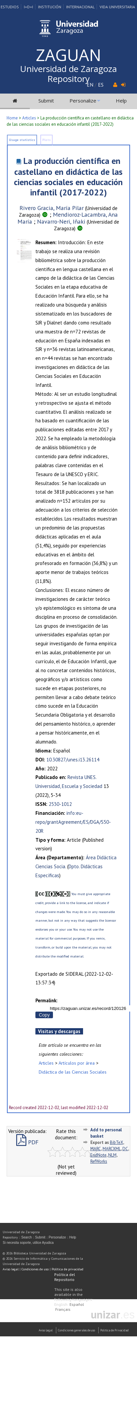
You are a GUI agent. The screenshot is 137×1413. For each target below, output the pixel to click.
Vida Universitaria (117, 6)
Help (121, 100)
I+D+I (28, 6)
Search (26, 1237)
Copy (44, 1015)
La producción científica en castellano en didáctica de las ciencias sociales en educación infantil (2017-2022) (68, 176)
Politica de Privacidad (114, 1330)
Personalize (82, 100)
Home (12, 118)
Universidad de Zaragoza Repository (68, 74)
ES (101, 84)
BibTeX (116, 1142)
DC (125, 1149)
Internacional (80, 6)
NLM (112, 1155)
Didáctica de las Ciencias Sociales (73, 1072)
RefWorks (98, 1161)
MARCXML (112, 1149)
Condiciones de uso (35, 1269)
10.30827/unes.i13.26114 (72, 759)
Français (62, 1309)
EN (90, 84)
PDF (27, 1142)
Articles (29, 118)
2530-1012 (60, 804)
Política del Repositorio (64, 1277)
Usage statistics (22, 140)
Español (76, 1304)
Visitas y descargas (59, 1031)
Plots (46, 140)
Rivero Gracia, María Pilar (52, 208)
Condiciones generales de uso (76, 1330)
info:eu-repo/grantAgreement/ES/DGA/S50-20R (73, 822)
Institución (49, 6)
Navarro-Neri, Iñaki (61, 221)
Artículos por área (77, 1063)
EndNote (98, 1155)
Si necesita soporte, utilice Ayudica (28, 1242)
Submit (46, 100)
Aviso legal (11, 1269)
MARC (95, 1149)
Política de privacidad (67, 1269)
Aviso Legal (46, 1330)
